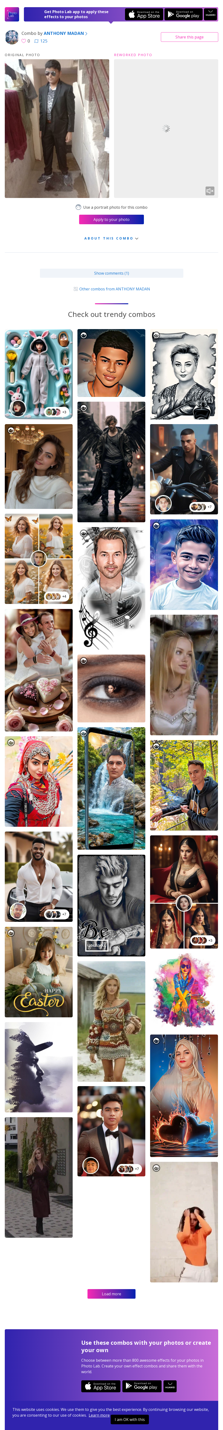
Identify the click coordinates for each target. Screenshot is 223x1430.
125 (40, 41)
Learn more (99, 1415)
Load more (111, 1294)
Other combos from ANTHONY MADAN (111, 289)
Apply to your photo (111, 219)
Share (189, 37)
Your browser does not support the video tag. (166, 128)
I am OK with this (130, 1419)
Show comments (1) (111, 273)
